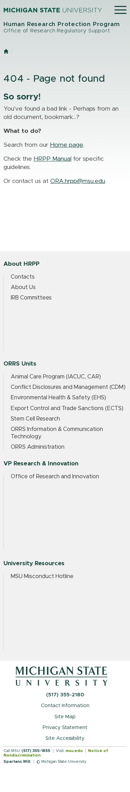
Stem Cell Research (35, 419)
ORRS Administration (37, 447)
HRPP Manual (52, 159)
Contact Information (65, 705)
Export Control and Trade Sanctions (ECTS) (67, 408)
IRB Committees (31, 298)
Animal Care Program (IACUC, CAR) (56, 376)
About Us (23, 287)
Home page (66, 145)
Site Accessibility (65, 738)
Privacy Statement (65, 727)
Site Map (65, 716)
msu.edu (74, 751)
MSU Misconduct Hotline (42, 576)
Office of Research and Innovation (55, 476)
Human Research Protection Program (65, 27)
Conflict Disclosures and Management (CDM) (68, 387)
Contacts (23, 277)
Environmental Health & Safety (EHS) (58, 397)
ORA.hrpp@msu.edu (77, 181)
